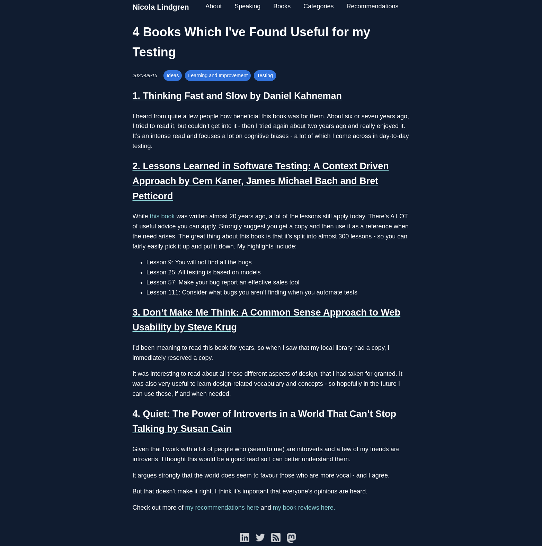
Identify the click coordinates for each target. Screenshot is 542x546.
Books (282, 6)
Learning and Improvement (218, 75)
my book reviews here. (304, 507)
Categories (318, 6)
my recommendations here (222, 507)
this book (162, 216)
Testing (265, 75)
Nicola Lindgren (161, 7)
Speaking (247, 6)
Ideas (173, 75)
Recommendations (372, 6)
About (213, 6)
